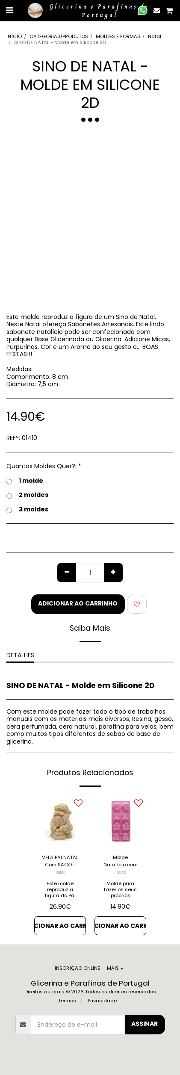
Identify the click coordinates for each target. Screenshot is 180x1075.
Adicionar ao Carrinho (78, 603)
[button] (9, 10)
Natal (154, 36)
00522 (121, 872)
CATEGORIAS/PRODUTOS (59, 36)
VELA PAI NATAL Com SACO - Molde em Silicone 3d (60, 861)
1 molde (24, 481)
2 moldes (27, 495)
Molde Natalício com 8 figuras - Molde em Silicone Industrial (120, 861)
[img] (120, 821)
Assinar (144, 1023)
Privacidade (102, 1000)
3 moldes (27, 510)
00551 (60, 872)
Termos (67, 1000)
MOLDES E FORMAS (118, 36)
